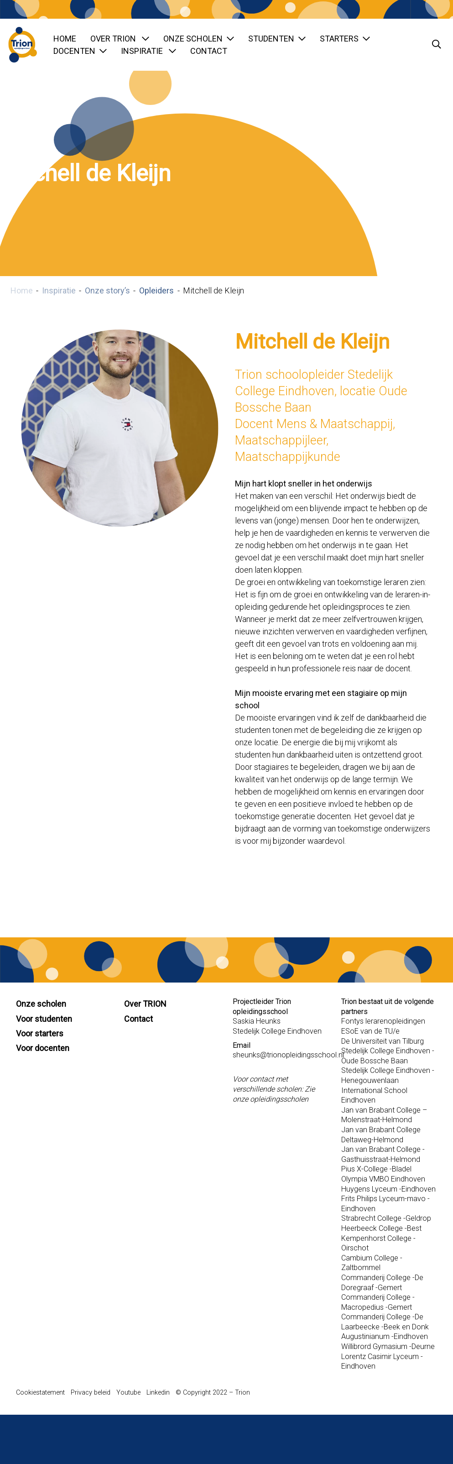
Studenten (277, 38)
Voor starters (39, 1033)
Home (64, 38)
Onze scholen (198, 38)
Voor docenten (42, 1048)
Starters (345, 38)
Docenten (80, 51)
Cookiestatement (40, 1392)
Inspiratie (148, 51)
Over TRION (119, 38)
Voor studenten (44, 1019)
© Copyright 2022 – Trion (213, 1392)
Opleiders (156, 290)
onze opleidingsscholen (270, 1099)
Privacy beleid (90, 1392)
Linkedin (158, 1392)
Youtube (128, 1392)
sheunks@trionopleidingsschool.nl (288, 1055)
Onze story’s (107, 290)
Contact (208, 51)
